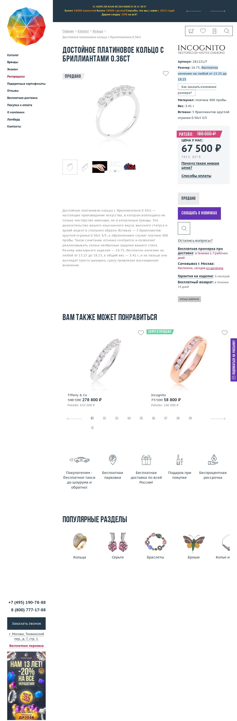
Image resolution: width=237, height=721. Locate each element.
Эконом (12, 34)
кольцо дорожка (189, 299)
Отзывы (13, 56)
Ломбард (13, 84)
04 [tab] (129, 418)
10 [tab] (92, 428)
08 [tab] (178, 418)
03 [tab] (116, 418)
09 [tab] (190, 418)
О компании (16, 77)
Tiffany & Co (77, 395)
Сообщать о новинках (199, 213)
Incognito (158, 395)
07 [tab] (165, 418)
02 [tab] (104, 418)
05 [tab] (141, 418)
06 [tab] (153, 418)
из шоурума (214, 268)
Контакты (14, 91)
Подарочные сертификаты (26, 49)
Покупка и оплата (19, 70)
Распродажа (16, 41)
